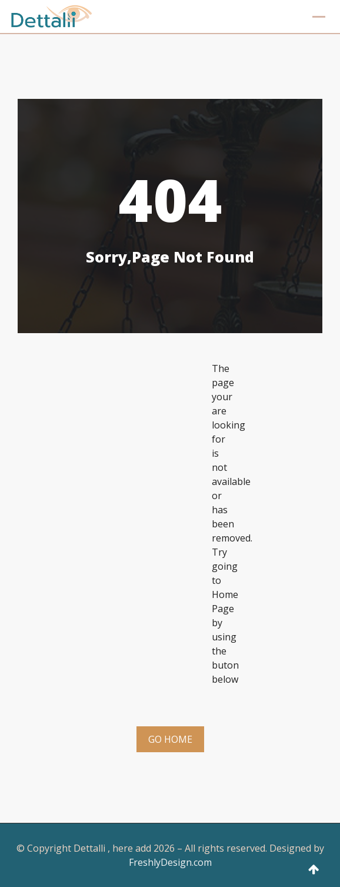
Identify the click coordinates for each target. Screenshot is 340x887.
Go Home (170, 739)
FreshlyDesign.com (170, 862)
